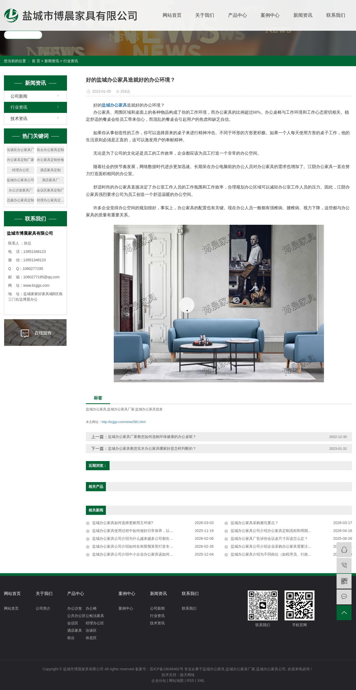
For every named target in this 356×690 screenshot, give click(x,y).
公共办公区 (76, 616)
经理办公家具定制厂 (50, 200)
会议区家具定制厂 (50, 190)
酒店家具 (74, 630)
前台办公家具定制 (50, 150)
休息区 (91, 638)
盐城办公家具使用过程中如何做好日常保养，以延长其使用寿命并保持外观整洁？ (153, 531)
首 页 (36, 61)
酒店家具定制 (50, 170)
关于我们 (204, 15)
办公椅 (91, 608)
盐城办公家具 (96, 409)
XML (201, 680)
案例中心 (270, 15)
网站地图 (176, 680)
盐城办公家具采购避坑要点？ (254, 523)
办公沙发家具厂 (21, 190)
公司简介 (43, 608)
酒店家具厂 (50, 180)
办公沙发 (74, 608)
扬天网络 (187, 675)
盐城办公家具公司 (20, 180)
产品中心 (237, 15)
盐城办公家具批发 (149, 409)
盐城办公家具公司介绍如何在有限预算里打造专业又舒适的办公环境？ (149, 546)
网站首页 (172, 15)
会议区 (72, 623)
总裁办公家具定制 (20, 200)
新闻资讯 (302, 15)
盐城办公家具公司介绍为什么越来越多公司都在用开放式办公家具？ (147, 538)
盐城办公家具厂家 (121, 409)
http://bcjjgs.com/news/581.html (124, 422)
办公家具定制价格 (50, 160)
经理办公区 (20, 170)
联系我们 (335, 15)
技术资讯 (19, 118)
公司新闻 (19, 96)
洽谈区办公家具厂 (20, 150)
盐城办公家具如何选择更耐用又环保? (122, 523)
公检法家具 (95, 616)
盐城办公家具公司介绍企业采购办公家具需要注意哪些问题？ (280, 546)
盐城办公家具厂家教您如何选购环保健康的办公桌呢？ (152, 437)
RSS (190, 680)
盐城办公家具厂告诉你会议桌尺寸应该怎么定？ (269, 538)
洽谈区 (91, 630)
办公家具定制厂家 (20, 160)
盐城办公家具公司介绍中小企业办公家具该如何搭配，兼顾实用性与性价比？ (153, 554)
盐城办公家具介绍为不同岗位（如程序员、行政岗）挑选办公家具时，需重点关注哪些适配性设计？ (291, 554)
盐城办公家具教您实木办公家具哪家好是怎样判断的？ (152, 448)
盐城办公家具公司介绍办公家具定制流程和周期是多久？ (277, 531)
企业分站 (158, 680)
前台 (71, 638)
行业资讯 (70, 61)
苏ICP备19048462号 (166, 669)
